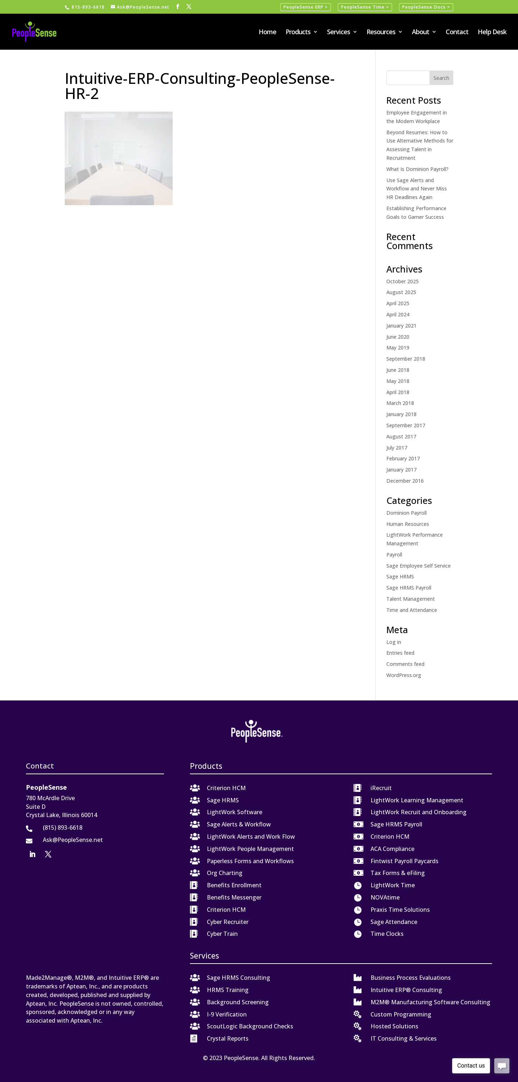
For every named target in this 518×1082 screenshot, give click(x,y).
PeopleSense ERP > (305, 7)
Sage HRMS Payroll (408, 587)
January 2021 (401, 325)
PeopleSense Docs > (426, 7)
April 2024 (397, 314)
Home (267, 32)
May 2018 (397, 381)
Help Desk (492, 32)
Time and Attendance (411, 610)
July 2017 (396, 447)
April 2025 (397, 303)
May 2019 (397, 347)
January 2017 (401, 469)
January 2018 (401, 414)
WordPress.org (403, 675)
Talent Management (410, 598)
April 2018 (397, 392)
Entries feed (400, 652)
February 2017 (403, 458)
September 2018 (405, 358)
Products (298, 32)
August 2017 (401, 436)
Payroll (394, 554)
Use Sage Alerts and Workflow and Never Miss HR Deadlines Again (416, 189)
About (420, 32)
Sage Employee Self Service (418, 565)
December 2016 (405, 480)
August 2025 (401, 292)
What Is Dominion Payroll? (417, 169)
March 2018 (400, 403)
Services (338, 32)
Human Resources (407, 523)
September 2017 (405, 425)
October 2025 (402, 281)
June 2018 (397, 369)
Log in (393, 642)
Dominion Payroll (406, 512)
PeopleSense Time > (365, 7)
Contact (457, 32)
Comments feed (405, 664)
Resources (381, 32)
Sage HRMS (400, 576)
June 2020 (397, 336)
